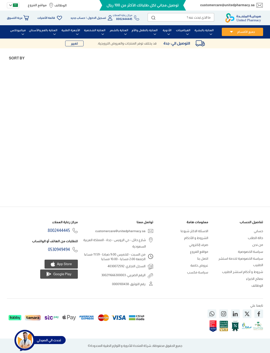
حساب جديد (77, 17)
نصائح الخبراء (254, 279)
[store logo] (243, 17)
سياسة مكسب (197, 272)
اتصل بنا (202, 258)
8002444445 (59, 230)
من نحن (257, 245)
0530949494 (59, 249)
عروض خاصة (199, 265)
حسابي (258, 231)
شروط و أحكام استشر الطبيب (242, 272)
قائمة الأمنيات (46, 17)
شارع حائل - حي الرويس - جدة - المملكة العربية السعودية (114, 243)
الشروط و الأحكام (196, 238)
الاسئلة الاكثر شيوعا (194, 231)
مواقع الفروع (37, 5)
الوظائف (60, 5)
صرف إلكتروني (198, 245)
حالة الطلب (255, 238)
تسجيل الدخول (96, 17)
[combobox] (181, 17)
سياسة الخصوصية (250, 251)
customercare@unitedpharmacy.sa (227, 5)
